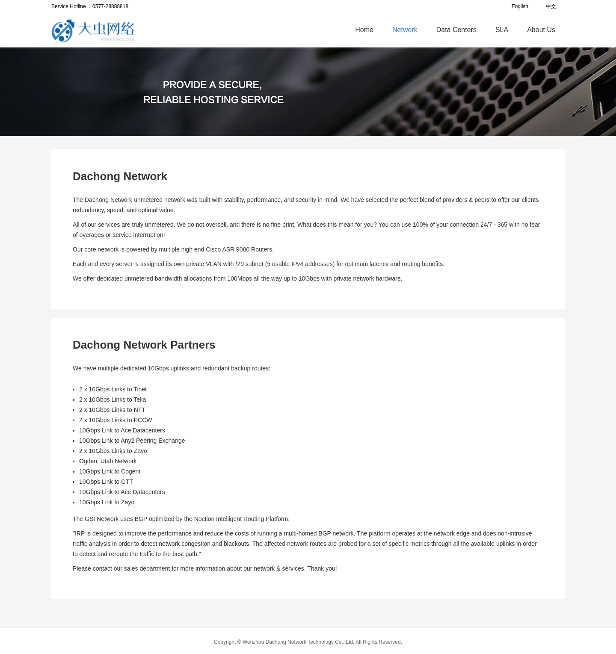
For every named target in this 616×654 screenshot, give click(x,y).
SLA (501, 29)
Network (405, 29)
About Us (541, 29)
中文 (551, 6)
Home (364, 29)
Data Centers (456, 29)
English (520, 6)
